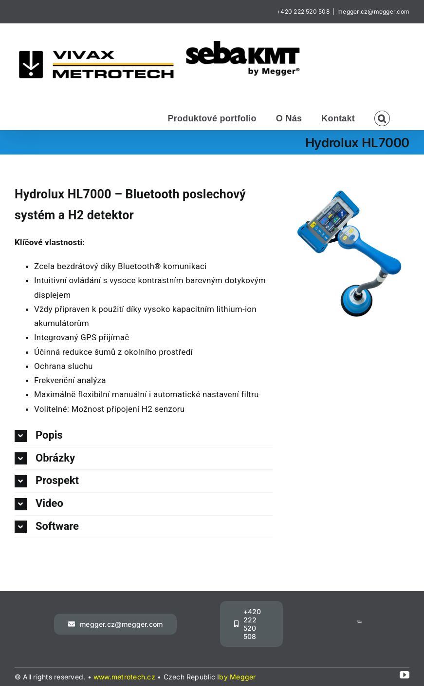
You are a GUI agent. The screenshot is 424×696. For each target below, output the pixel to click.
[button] (382, 117)
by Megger (237, 677)
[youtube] (404, 675)
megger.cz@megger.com (373, 11)
